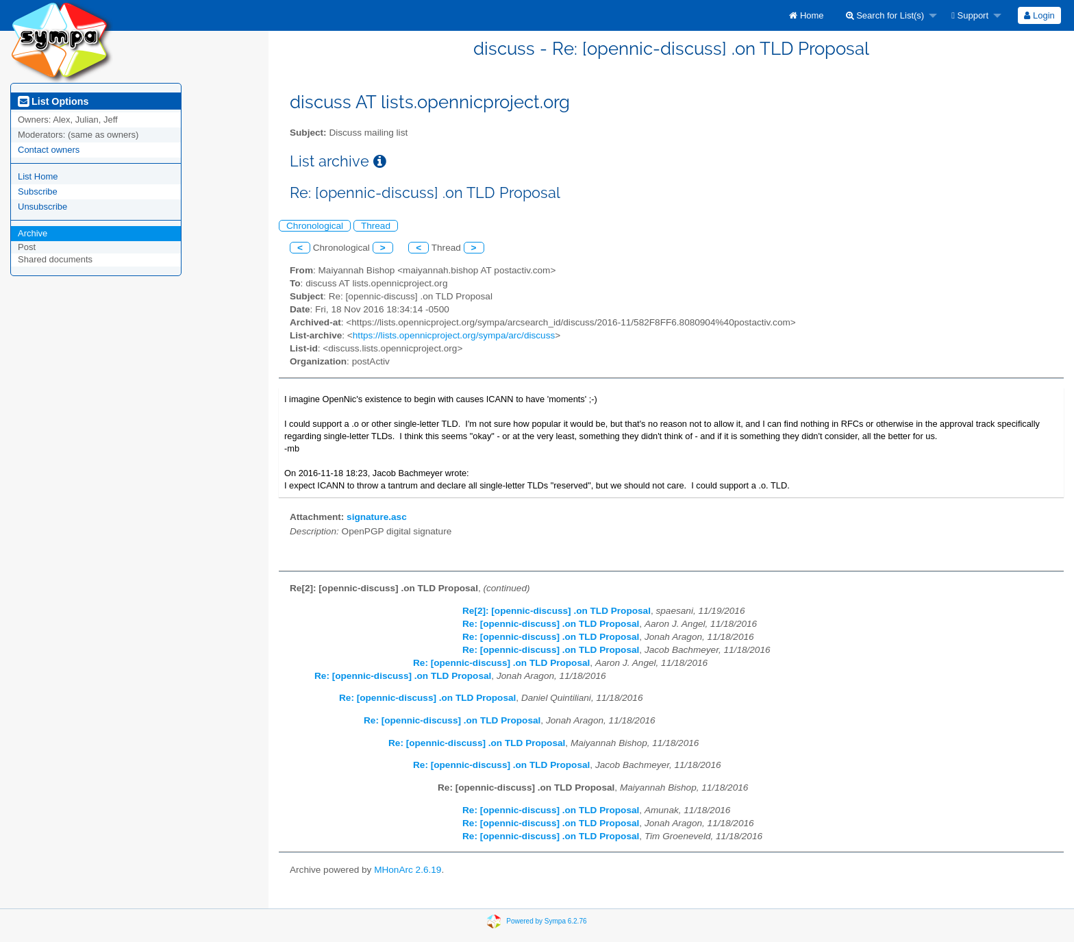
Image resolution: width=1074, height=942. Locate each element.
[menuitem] (806, 15)
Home (806, 15)
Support (969, 15)
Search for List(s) (885, 15)
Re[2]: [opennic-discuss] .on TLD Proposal (556, 611)
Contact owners (48, 150)
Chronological (314, 226)
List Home (38, 176)
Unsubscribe (42, 206)
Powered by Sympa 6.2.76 (546, 921)
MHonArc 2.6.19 (407, 870)
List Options (53, 101)
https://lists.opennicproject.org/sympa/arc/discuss (454, 335)
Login (1039, 15)
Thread (375, 226)
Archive (32, 233)
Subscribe (38, 191)
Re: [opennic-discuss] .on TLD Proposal (550, 624)
